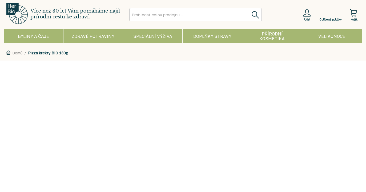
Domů (17, 53)
